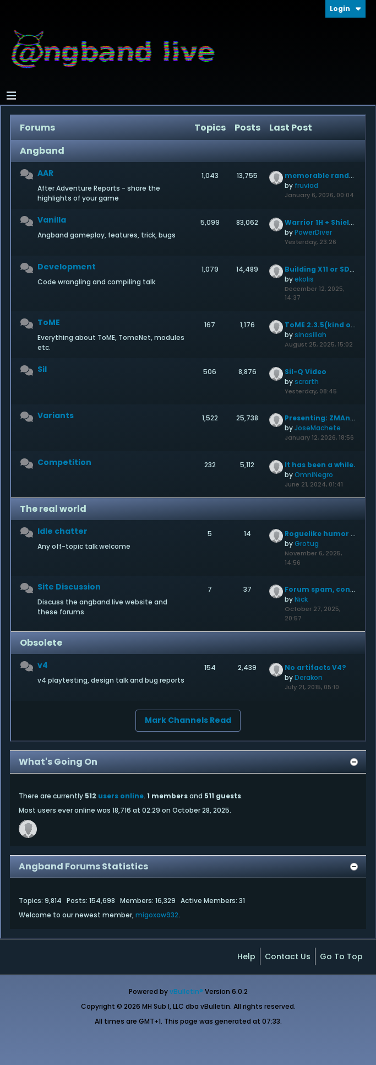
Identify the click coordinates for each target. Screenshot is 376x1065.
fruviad (306, 185)
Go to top (341, 956)
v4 (42, 665)
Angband (42, 150)
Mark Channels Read (188, 720)
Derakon (309, 677)
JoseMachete (318, 428)
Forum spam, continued (330, 589)
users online (121, 796)
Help (246, 956)
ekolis (304, 279)
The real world (53, 508)
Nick (301, 599)
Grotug (307, 543)
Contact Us (287, 956)
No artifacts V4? (315, 667)
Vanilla (51, 219)
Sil (42, 369)
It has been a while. (320, 464)
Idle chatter (62, 531)
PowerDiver (313, 232)
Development (66, 266)
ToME (48, 322)
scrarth (307, 381)
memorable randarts (324, 175)
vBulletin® (186, 991)
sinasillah (310, 334)
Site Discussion (69, 586)
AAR (45, 173)
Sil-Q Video (305, 371)
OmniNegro (314, 474)
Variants (55, 415)
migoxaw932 (156, 915)
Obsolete (41, 642)
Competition (64, 462)
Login (345, 8)
